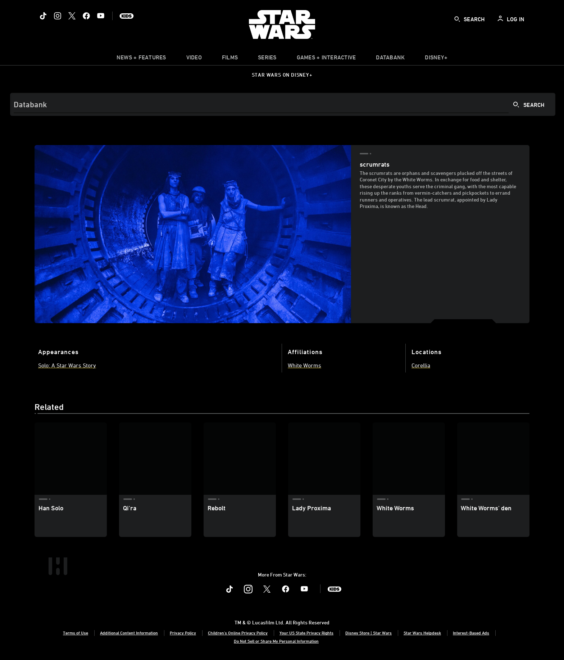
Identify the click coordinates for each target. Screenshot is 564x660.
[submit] (457, 19)
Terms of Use (75, 632)
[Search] (282, 104)
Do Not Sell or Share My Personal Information (276, 640)
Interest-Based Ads (471, 632)
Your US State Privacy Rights (306, 632)
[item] (141, 59)
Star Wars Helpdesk (422, 632)
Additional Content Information (129, 632)
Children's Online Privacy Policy (238, 632)
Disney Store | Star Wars (368, 632)
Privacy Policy (183, 632)
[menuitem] (194, 59)
